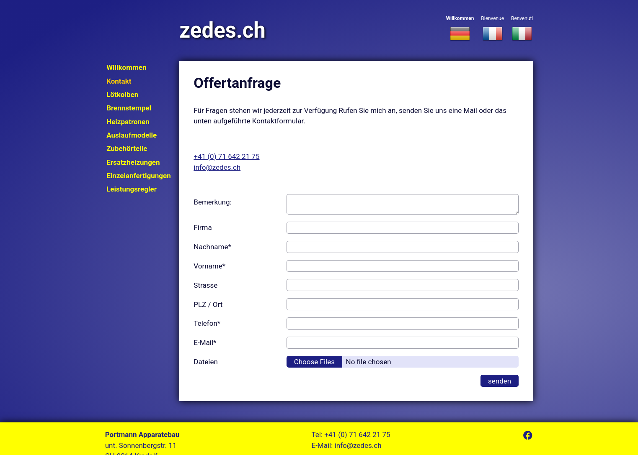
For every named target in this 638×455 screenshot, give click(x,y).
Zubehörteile (126, 148)
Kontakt (118, 81)
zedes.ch (222, 30)
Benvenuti (522, 29)
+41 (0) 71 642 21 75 (226, 156)
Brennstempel (128, 108)
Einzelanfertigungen (138, 175)
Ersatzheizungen (133, 162)
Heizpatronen (128, 122)
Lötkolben (122, 94)
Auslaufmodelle (131, 135)
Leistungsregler (131, 189)
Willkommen (460, 29)
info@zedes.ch (217, 167)
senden (499, 381)
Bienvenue (492, 29)
